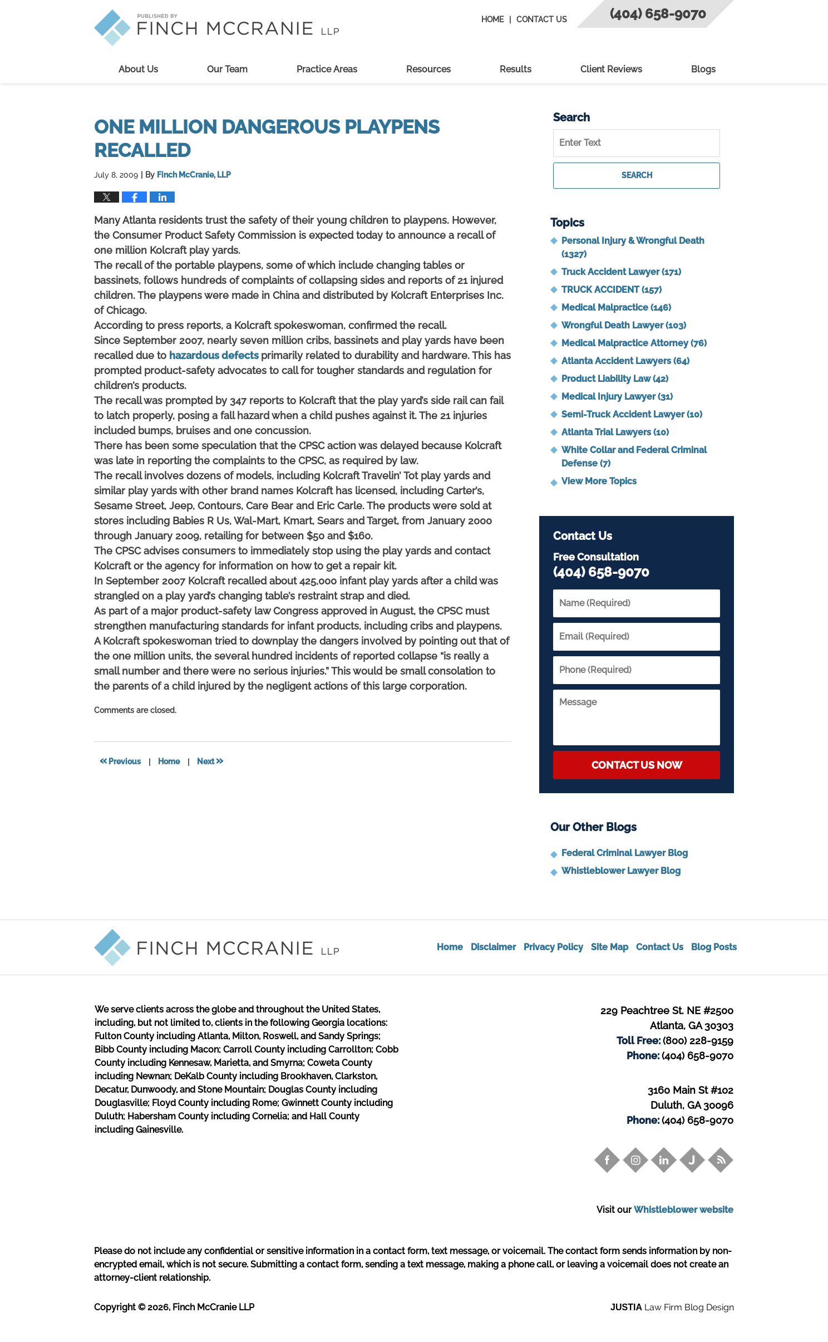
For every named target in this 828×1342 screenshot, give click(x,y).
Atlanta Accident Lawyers (625, 361)
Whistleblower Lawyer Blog (621, 871)
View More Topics (599, 481)
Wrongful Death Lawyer (623, 325)
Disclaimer (493, 947)
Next (210, 760)
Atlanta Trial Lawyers (615, 432)
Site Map (609, 947)
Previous (120, 760)
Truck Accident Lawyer (621, 272)
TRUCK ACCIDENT (611, 289)
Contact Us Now (637, 765)
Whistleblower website (683, 1210)
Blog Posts (714, 947)
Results (515, 69)
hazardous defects (215, 355)
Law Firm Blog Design (672, 1307)
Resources (428, 69)
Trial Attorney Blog (216, 27)
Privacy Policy (553, 947)
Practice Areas (327, 69)
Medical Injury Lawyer (617, 396)
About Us (138, 69)
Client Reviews (611, 69)
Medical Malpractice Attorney (634, 343)
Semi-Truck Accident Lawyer (631, 414)
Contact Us (541, 19)
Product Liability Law (614, 378)
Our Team (227, 69)
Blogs (703, 69)
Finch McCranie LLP (213, 1307)
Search (637, 175)
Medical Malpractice (616, 307)
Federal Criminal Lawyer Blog (624, 853)
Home (492, 19)
